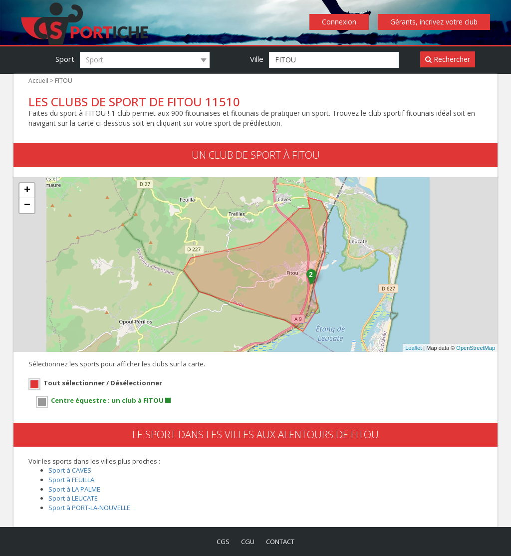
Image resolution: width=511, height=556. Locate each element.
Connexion (342, 22)
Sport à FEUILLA (72, 479)
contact (281, 541)
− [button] (27, 206)
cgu (247, 541)
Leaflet (413, 348)
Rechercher (448, 59)
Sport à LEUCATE (74, 497)
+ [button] (27, 191)
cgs (221, 541)
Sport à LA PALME (75, 488)
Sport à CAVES (70, 469)
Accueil (38, 80)
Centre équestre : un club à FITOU (107, 399)
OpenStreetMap (475, 348)
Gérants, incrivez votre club (435, 22)
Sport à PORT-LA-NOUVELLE (92, 507)
